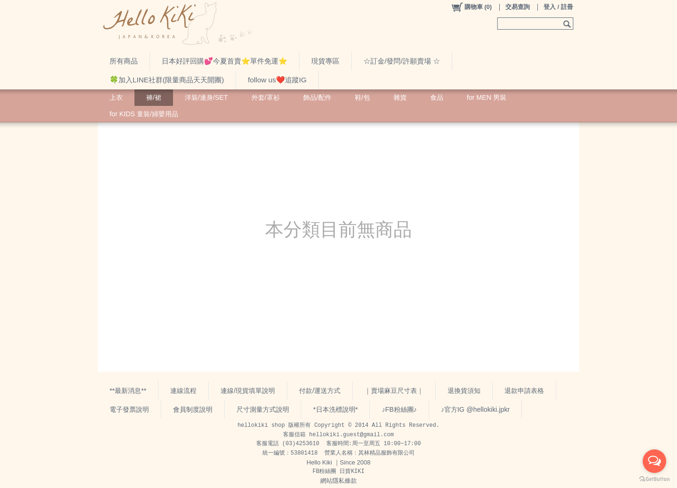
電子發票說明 (129, 409)
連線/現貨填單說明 (247, 390)
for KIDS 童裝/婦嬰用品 (144, 114)
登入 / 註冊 (558, 6)
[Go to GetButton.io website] (654, 478)
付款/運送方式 (319, 390)
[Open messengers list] (654, 461)
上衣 (116, 97)
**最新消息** (128, 390)
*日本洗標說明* (335, 409)
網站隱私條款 (338, 480)
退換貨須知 (464, 390)
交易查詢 (517, 6)
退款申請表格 (524, 390)
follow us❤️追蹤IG (277, 80)
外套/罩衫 (266, 97)
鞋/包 (362, 97)
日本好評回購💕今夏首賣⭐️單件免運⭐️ (224, 61)
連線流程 (183, 390)
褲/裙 (153, 97)
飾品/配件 (317, 97)
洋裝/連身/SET (206, 97)
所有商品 (124, 61)
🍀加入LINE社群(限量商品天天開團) (167, 80)
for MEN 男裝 (486, 97)
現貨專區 (325, 61)
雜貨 (400, 97)
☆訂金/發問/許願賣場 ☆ (401, 61)
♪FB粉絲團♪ (399, 409)
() (471, 7)
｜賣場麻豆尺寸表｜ (394, 390)
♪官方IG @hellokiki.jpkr (475, 409)
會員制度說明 (193, 409)
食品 (436, 97)
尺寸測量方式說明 (262, 409)
